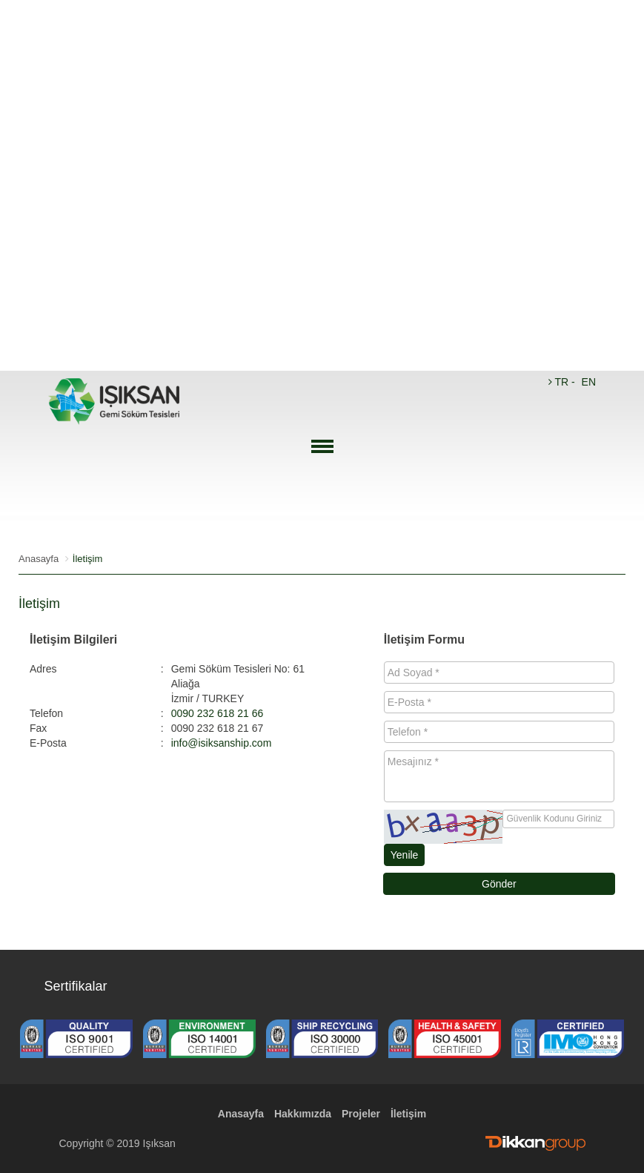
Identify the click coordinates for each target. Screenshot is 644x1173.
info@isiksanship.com (221, 743)
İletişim (408, 1114)
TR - (563, 382)
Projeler (361, 1114)
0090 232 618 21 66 (217, 713)
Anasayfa (39, 558)
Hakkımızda (302, 1114)
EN (589, 382)
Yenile (405, 855)
